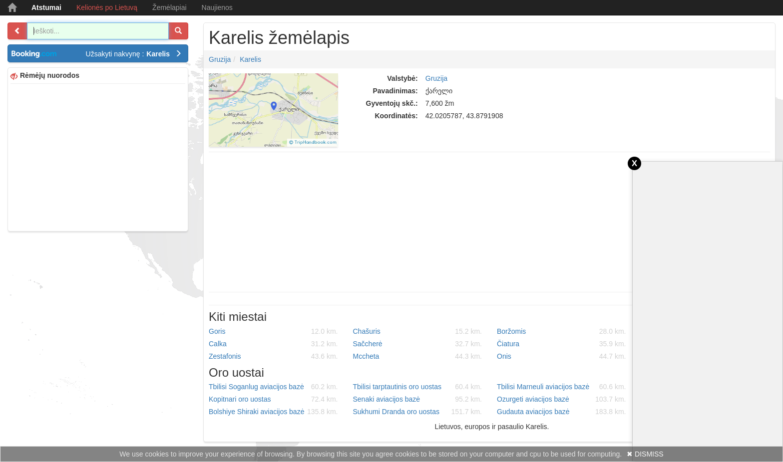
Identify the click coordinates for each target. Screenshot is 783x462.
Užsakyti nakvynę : (134, 54)
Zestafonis (273, 356)
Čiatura (561, 344)
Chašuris (417, 331)
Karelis (250, 59)
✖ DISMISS (645, 454)
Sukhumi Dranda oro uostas (417, 412)
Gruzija (220, 59)
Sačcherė (417, 344)
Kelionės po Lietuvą (106, 7)
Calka (273, 344)
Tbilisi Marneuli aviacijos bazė (561, 387)
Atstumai (46, 7)
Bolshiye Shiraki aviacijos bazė (273, 412)
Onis (561, 356)
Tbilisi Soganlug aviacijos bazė (273, 387)
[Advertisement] (97, 156)
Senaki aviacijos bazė (417, 399)
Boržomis (561, 331)
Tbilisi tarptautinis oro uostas (417, 387)
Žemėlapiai (169, 7)
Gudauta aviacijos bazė (561, 412)
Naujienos (217, 7)
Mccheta (417, 356)
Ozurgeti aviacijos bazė (561, 399)
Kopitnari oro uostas (273, 399)
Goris (273, 331)
